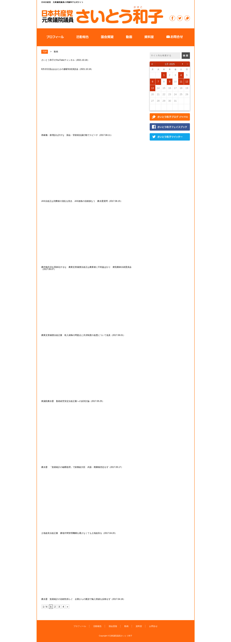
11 (181, 81)
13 (152, 88)
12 (186, 81)
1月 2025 (170, 64)
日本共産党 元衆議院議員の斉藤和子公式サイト (102, 15)
